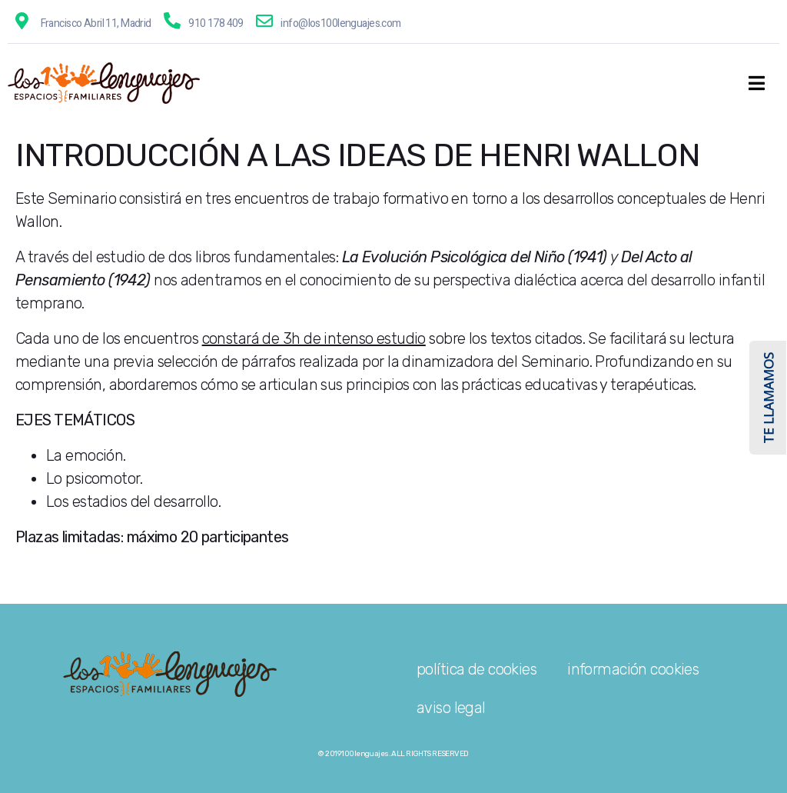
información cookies (633, 669)
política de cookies (476, 669)
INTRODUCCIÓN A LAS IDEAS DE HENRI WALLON (357, 155)
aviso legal (451, 707)
